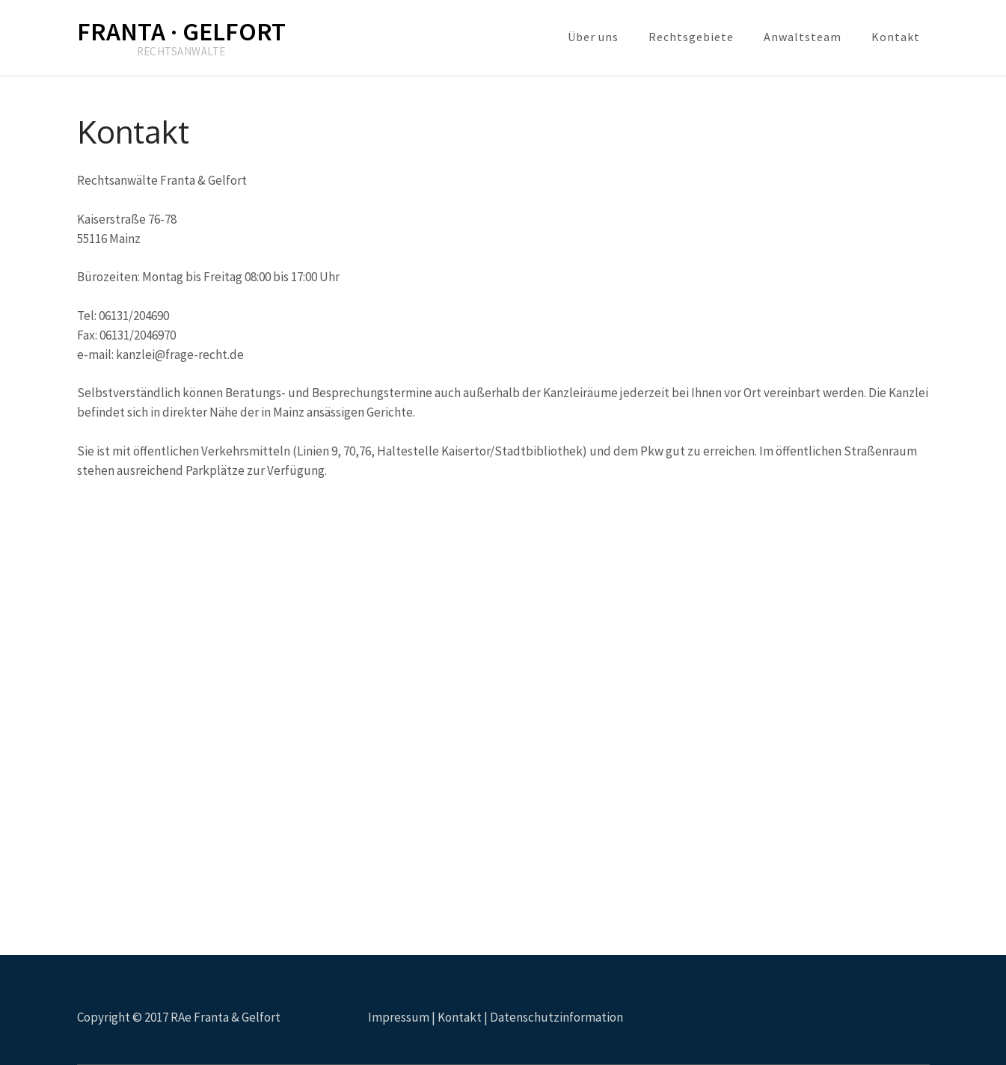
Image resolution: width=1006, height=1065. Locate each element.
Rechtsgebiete (691, 36)
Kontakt (895, 36)
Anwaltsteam (802, 36)
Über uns (593, 36)
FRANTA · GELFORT (181, 31)
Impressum (398, 1017)
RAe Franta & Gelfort (225, 1017)
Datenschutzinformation (556, 1017)
